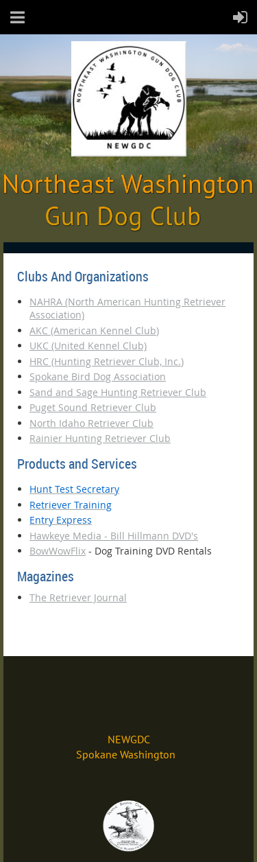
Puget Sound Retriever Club (92, 407)
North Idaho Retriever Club (91, 423)
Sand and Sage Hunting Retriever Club (117, 392)
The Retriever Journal (78, 597)
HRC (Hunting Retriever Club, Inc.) (106, 361)
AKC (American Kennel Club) (94, 330)
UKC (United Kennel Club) (88, 345)
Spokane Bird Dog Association (97, 376)
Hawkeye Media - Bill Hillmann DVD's (113, 535)
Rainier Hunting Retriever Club (100, 438)
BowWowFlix (57, 550)
